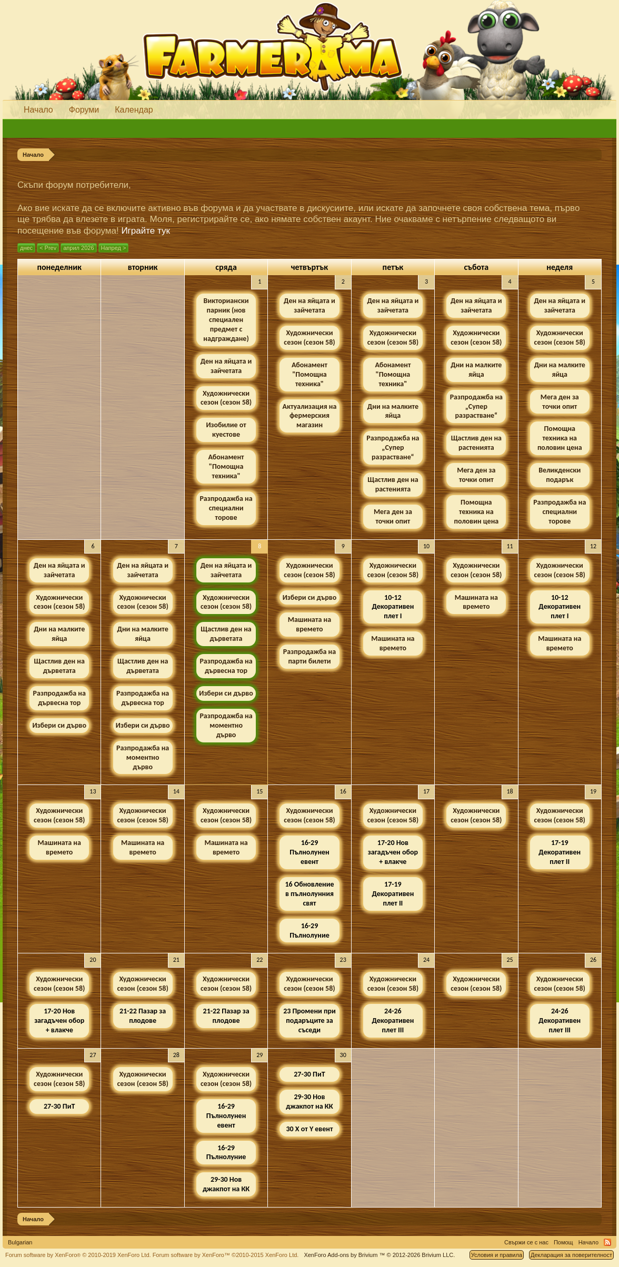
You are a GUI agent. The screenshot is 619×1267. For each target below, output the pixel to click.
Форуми (84, 109)
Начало (38, 109)
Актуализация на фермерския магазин (310, 416)
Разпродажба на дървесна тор (59, 698)
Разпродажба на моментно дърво (142, 757)
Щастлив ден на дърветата (59, 666)
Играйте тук (145, 231)
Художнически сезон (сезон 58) (226, 398)
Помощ (563, 1242)
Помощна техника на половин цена (476, 512)
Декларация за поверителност (571, 1255)
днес (26, 248)
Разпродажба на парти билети (309, 656)
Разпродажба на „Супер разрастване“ (392, 447)
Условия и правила (496, 1255)
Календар (134, 109)
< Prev (47, 248)
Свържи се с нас (526, 1242)
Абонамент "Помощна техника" (226, 466)
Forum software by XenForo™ (226, 1255)
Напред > (113, 248)
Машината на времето (309, 624)
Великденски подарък (559, 475)
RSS (607, 1242)
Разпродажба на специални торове (225, 508)
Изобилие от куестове (226, 429)
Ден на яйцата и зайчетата (226, 366)
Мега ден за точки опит (393, 516)
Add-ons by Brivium (379, 1255)
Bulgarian (20, 1242)
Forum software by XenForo (78, 1255)
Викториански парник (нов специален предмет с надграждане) (225, 319)
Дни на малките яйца (392, 411)
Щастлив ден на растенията (392, 484)
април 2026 (78, 248)
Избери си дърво (59, 725)
